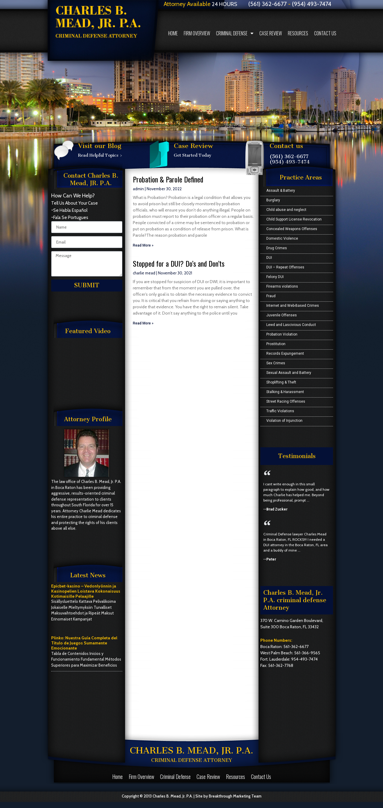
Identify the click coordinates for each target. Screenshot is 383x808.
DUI (269, 258)
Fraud (271, 296)
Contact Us (325, 33)
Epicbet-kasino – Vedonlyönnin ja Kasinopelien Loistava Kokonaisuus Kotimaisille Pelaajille (85, 591)
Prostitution (275, 344)
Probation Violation (281, 334)
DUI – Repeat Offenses (285, 267)
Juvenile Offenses (281, 315)
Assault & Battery (280, 190)
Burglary (273, 200)
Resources (298, 33)
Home (173, 33)
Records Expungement (285, 353)
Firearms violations (282, 286)
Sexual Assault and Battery (288, 373)
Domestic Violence (282, 238)
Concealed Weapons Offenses (291, 229)
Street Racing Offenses (285, 401)
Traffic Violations (280, 411)
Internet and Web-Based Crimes (292, 305)
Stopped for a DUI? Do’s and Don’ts (178, 263)
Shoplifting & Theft (281, 382)
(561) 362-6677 (289, 156)
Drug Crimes (276, 248)
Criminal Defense (234, 33)
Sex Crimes (275, 363)
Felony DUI (275, 277)
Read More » (143, 245)
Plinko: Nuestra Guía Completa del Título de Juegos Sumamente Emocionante (84, 643)
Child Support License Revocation (294, 219)
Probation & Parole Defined (168, 179)
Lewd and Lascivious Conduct (291, 325)
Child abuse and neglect (286, 210)
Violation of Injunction (284, 421)
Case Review (270, 33)
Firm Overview (197, 33)
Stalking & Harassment (285, 392)
